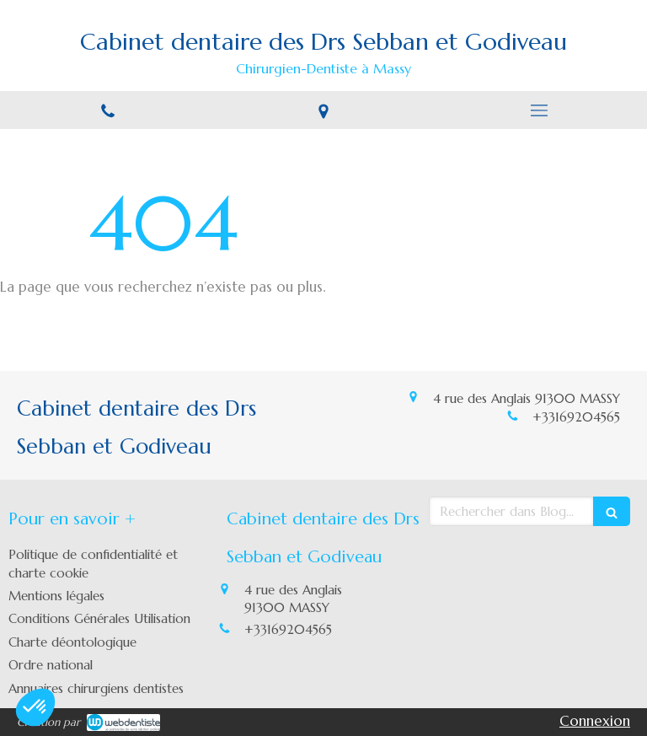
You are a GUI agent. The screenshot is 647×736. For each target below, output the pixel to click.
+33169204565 (576, 417)
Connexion (594, 721)
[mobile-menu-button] (539, 110)
